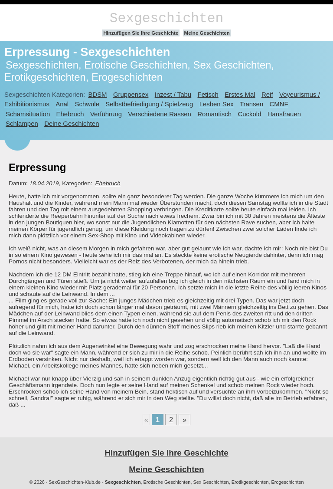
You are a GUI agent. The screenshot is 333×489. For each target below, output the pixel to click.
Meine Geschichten (207, 33)
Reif (267, 94)
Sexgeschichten (167, 18)
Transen (251, 104)
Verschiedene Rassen (159, 114)
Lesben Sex (216, 104)
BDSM (97, 94)
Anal (62, 104)
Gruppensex (130, 94)
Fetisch (208, 94)
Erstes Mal (240, 94)
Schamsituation (28, 114)
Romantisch (214, 114)
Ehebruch (70, 114)
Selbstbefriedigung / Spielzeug (149, 104)
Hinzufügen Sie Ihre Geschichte (140, 33)
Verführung (106, 114)
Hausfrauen (284, 114)
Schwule (87, 104)
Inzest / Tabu (173, 94)
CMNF (279, 104)
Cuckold (249, 114)
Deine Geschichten (71, 123)
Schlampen (22, 123)
